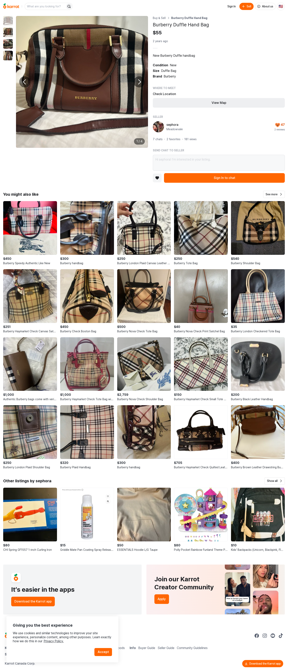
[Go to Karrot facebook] (256, 635)
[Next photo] (139, 81)
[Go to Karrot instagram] (264, 635)
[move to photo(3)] (8, 44)
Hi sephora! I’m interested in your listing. (219, 163)
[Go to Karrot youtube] (272, 635)
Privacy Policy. (54, 641)
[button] (274, 194)
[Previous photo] (24, 81)
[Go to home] (11, 6)
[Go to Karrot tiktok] (280, 635)
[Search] (69, 6)
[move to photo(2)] (8, 32)
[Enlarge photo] (82, 82)
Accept (103, 652)
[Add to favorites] (157, 178)
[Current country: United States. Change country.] (281, 6)
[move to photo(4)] (8, 55)
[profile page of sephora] (158, 126)
